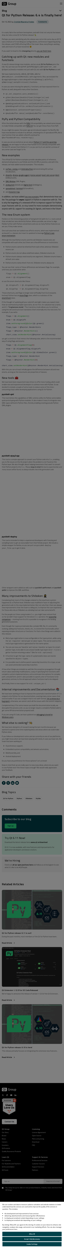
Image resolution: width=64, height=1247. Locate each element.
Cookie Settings (32, 1244)
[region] (32, 1224)
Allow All (32, 1234)
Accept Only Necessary (32, 1239)
